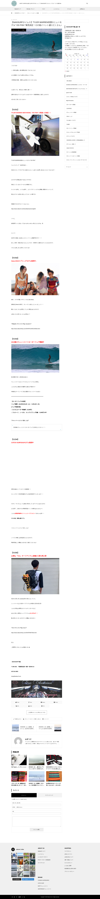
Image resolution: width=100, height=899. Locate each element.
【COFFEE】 (69, 109)
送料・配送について (69, 859)
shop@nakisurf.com (70, 34)
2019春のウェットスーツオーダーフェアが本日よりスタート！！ (29, 427)
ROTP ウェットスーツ (43, 886)
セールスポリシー (68, 862)
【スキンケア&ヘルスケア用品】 (73, 134)
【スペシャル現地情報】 (71, 155)
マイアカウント (68, 851)
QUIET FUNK (69, 93)
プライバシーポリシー (69, 871)
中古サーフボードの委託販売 (44, 859)
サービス (69, 9)
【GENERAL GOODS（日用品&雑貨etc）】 (75, 143)
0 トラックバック (49, 795)
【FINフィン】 (69, 118)
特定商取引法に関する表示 (70, 868)
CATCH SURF (41, 883)
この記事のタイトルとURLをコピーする (36, 712)
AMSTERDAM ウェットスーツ (44, 888)
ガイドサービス (41, 862)
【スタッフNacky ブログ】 (72, 97)
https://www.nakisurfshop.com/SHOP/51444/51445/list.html (25, 328)
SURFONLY (23, 165)
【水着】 (68, 126)
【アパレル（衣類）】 (71, 147)
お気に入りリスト (68, 854)
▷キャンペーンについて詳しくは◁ (20, 528)
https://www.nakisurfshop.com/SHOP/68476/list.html (24, 632)
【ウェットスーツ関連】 (71, 114)
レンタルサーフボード (42, 857)
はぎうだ (19, 719)
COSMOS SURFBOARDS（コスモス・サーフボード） (76, 86)
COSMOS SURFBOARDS (43, 880)
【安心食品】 (69, 80)
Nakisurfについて (41, 851)
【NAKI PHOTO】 (70, 151)
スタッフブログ (18, 170)
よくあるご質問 (68, 865)
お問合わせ (82, 9)
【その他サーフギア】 (71, 122)
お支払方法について (69, 857)
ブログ (43, 9)
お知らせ (39, 719)
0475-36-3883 (71, 32)
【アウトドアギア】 (70, 138)
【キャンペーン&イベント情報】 (19, 30)
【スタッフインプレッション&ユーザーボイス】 (76, 163)
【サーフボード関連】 (71, 105)
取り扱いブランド (30, 9)
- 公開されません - (17, 807)
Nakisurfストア (18, 9)
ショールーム (56, 9)
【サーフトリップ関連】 (71, 130)
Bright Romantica (70, 101)
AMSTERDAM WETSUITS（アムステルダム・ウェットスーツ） (76, 90)
